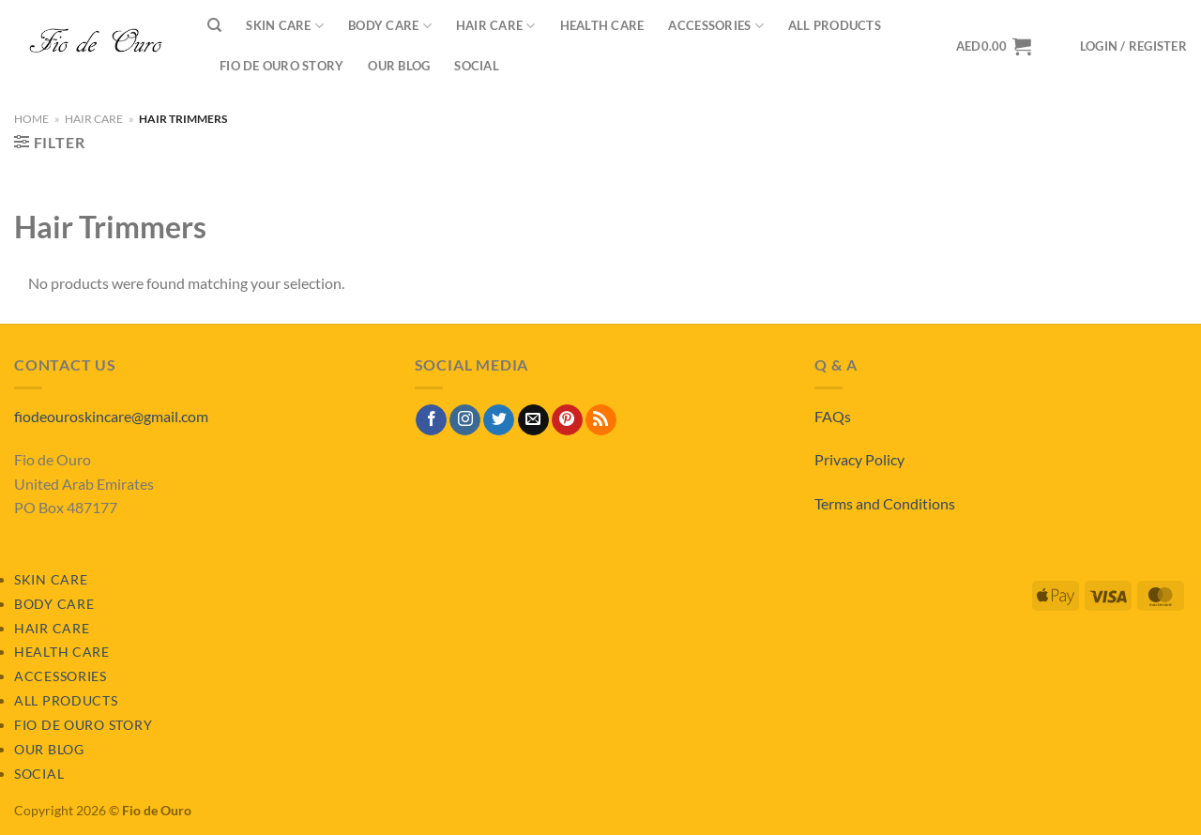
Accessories (715, 26)
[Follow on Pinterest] (567, 420)
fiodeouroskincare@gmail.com (111, 416)
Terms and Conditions (884, 503)
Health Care (602, 25)
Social (476, 65)
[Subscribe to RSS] (600, 420)
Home (31, 119)
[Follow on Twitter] (498, 420)
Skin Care (285, 26)
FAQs (832, 416)
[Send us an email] (533, 420)
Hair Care (496, 26)
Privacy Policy (859, 459)
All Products (834, 25)
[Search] (214, 25)
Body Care (390, 26)
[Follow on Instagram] (464, 420)
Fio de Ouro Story (281, 65)
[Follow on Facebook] (431, 420)
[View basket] (993, 46)
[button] (1133, 46)
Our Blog (399, 65)
